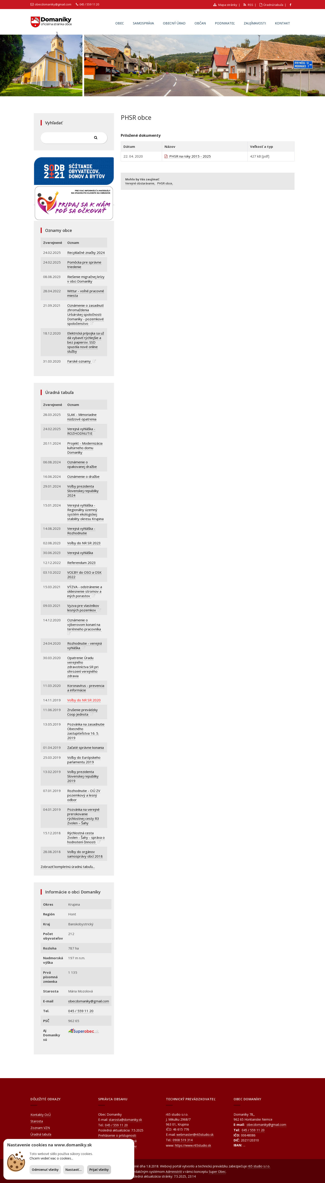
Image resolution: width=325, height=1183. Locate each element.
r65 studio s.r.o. (259, 1166)
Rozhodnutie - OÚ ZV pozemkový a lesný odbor (83, 795)
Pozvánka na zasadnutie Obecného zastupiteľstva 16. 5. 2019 (85, 731)
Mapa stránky (225, 5)
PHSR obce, (165, 183)
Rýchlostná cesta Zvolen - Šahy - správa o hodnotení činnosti (86, 837)
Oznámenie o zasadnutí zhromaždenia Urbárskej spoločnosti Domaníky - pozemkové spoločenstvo (85, 314)
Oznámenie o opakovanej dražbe (82, 464)
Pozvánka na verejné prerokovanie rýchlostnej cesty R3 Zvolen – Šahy (83, 816)
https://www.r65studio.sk (193, 1145)
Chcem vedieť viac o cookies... (51, 1158)
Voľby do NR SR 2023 (84, 543)
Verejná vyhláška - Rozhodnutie (81, 530)
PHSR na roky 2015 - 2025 (188, 156)
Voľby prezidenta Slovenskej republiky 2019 (83, 776)
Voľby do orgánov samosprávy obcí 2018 (85, 853)
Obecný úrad (174, 23)
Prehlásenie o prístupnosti (117, 1135)
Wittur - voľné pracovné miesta (85, 293)
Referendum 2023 (81, 562)
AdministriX (174, 1171)
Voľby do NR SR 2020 (84, 700)
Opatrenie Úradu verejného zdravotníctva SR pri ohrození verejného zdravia (82, 666)
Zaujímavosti (255, 23)
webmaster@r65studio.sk (195, 1134)
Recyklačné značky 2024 (86, 252)
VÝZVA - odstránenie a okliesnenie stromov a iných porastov (84, 591)
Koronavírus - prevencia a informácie (85, 687)
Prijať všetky (99, 1169)
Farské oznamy (79, 361)
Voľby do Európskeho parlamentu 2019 (83, 759)
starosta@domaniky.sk (125, 1119)
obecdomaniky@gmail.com (53, 4)
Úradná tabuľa (271, 5)
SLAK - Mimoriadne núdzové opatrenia (82, 416)
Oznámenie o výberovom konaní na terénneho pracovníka (84, 624)
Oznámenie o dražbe (83, 476)
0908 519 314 (183, 1140)
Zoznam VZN (40, 1128)
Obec (119, 23)
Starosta (36, 1121)
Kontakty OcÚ (40, 1114)
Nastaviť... (73, 1169)
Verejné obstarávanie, (140, 183)
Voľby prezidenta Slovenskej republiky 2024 (83, 490)
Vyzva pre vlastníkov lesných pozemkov (83, 607)
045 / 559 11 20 (89, 4)
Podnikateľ (225, 23)
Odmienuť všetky (45, 1169)
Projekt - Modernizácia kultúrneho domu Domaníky (84, 448)
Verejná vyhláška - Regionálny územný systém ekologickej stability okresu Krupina (85, 512)
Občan (200, 23)
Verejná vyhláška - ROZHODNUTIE (81, 431)
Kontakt (282, 23)
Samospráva (143, 23)
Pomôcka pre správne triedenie (84, 264)
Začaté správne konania (85, 747)
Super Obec (217, 1171)
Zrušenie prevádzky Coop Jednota (82, 711)
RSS (248, 5)
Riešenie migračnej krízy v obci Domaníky (85, 278)
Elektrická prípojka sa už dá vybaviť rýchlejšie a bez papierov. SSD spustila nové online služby (85, 342)
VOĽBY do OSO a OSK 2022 (84, 574)
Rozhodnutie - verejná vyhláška (84, 645)
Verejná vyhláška (80, 552)
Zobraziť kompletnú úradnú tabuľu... (68, 866)
